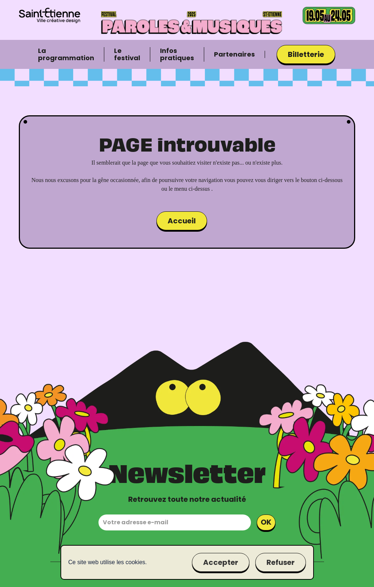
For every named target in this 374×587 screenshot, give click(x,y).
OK (266, 522)
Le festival (127, 54)
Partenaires (234, 54)
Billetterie (306, 54)
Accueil (182, 221)
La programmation (66, 54)
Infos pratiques (177, 54)
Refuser (280, 562)
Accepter (220, 562)
